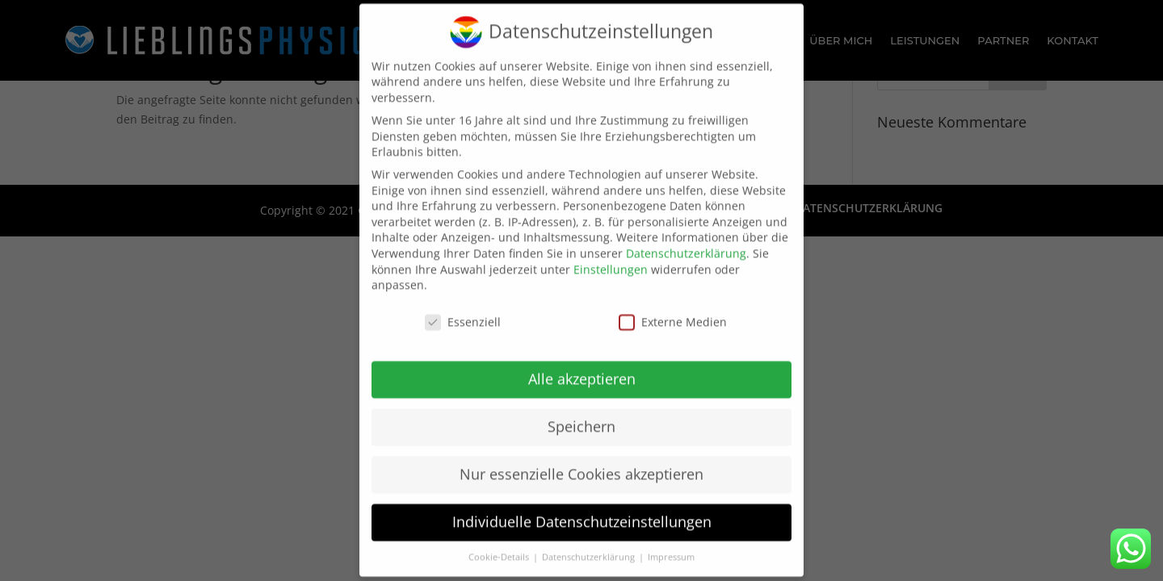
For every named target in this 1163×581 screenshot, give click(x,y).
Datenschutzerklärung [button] (589, 545)
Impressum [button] (671, 545)
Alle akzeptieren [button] (582, 368)
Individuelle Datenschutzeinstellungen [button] (582, 510)
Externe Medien (673, 311)
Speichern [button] (581, 415)
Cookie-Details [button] (499, 545)
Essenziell (463, 311)
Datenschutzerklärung (686, 242)
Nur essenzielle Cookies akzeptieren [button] (581, 463)
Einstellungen (610, 257)
